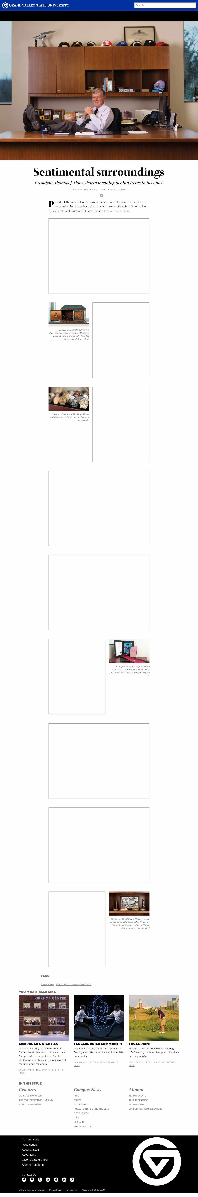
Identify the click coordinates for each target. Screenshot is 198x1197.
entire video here (119, 211)
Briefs (77, 1100)
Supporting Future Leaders (145, 1109)
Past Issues (29, 1144)
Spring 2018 (80, 1063)
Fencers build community (98, 1044)
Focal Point (140, 1044)
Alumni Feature (138, 1100)
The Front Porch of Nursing (36, 1100)
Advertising (29, 1154)
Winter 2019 (47, 985)
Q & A (76, 1118)
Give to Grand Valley (35, 1159)
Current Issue (30, 1139)
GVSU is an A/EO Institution (31, 1190)
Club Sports (81, 1105)
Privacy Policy (55, 1190)
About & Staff (30, 1149)
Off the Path (81, 1113)
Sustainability (82, 1127)
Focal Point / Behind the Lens (73, 985)
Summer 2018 (136, 1063)
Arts (76, 1096)
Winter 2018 (25, 1070)
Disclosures (72, 1190)
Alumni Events (137, 1096)
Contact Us (29, 1174)
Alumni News (136, 1105)
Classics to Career (30, 1096)
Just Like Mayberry (30, 1105)
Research (79, 1122)
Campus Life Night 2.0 (39, 1044)
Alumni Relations (33, 1164)
